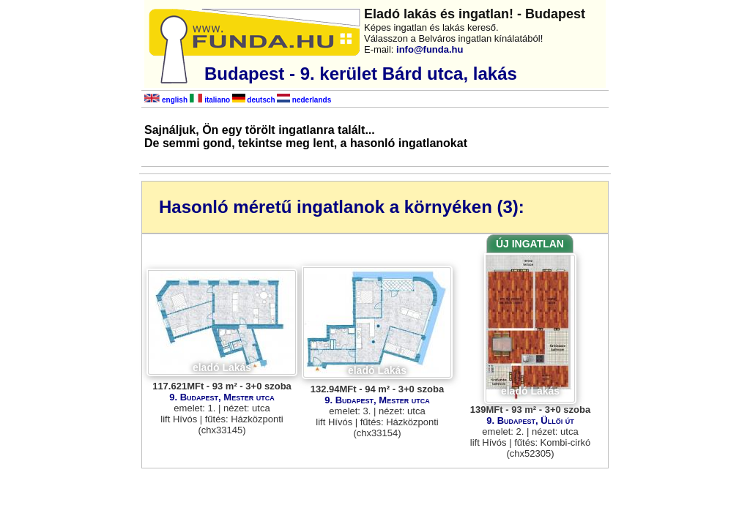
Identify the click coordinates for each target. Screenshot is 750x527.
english (166, 100)
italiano (210, 100)
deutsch (253, 100)
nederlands (304, 100)
